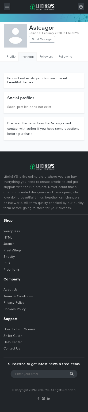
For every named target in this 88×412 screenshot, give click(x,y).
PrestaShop (12, 250)
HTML (8, 237)
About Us (11, 290)
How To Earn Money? (19, 329)
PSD (7, 263)
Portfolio (28, 57)
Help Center (13, 342)
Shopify (9, 257)
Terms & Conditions (18, 296)
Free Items (12, 270)
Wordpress (12, 231)
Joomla (9, 244)
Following (65, 57)
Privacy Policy (14, 303)
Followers (46, 57)
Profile (11, 57)
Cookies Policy (15, 309)
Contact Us (12, 348)
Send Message (42, 39)
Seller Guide (13, 336)
